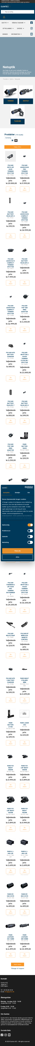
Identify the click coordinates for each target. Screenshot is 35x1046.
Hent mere (17, 964)
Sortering (8, 138)
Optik (11, 79)
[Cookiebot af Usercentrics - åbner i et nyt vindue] (25, 487)
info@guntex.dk (9, 992)
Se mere (10, 189)
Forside (5, 79)
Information (15, 34)
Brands (5, 34)
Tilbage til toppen (17, 968)
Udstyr (4, 23)
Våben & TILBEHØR (17, 23)
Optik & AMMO (7, 28)
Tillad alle (17, 551)
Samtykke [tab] (6, 492)
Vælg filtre (17, 147)
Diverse (19, 28)
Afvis (17, 557)
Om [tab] (29, 492)
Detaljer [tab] (17, 492)
